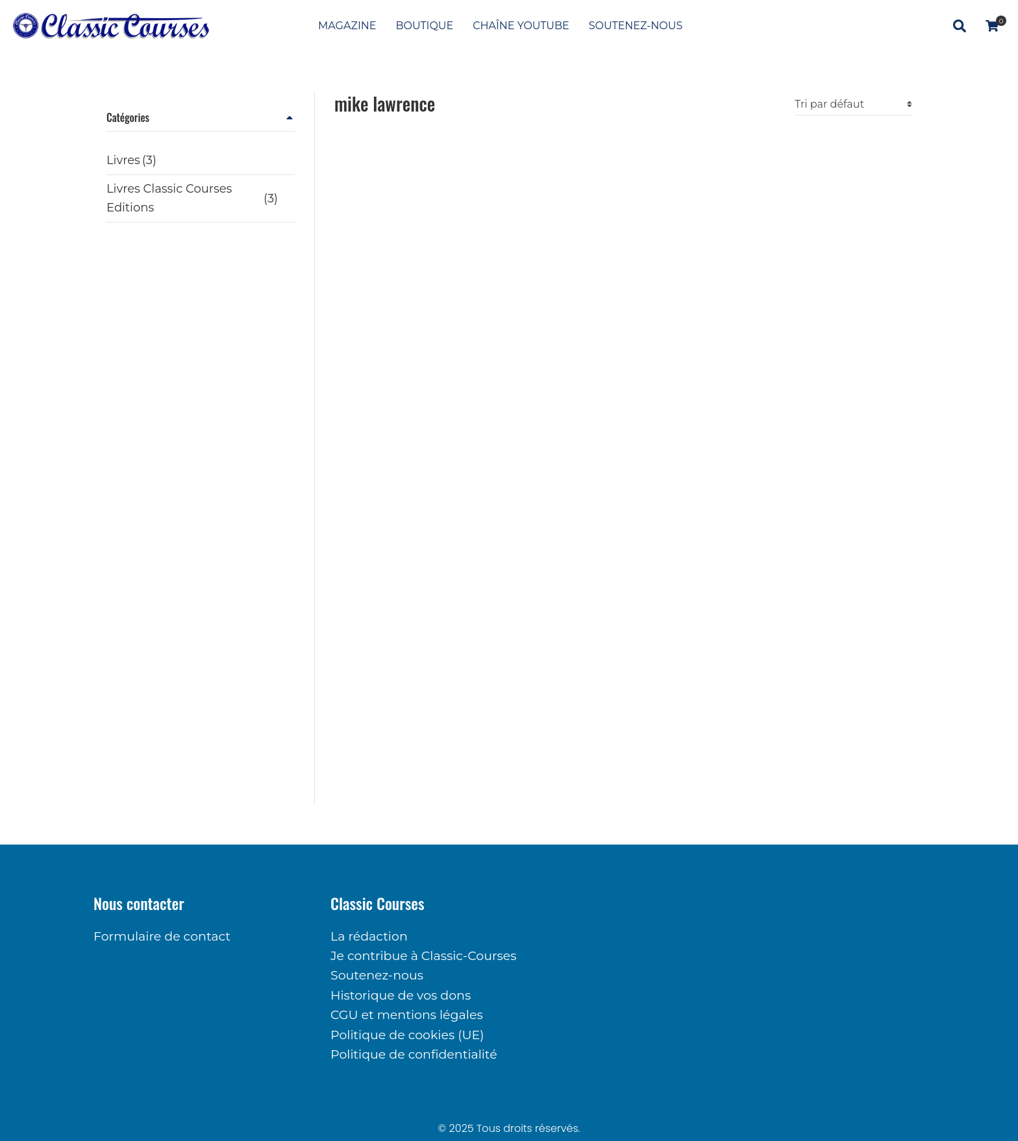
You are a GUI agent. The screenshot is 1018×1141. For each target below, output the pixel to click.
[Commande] (853, 104)
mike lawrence (384, 103)
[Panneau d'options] (992, 26)
